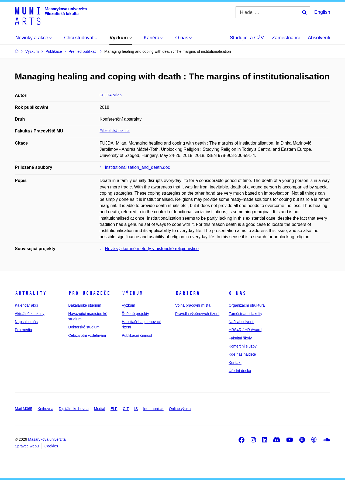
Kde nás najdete (242, 354)
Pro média (23, 330)
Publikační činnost (137, 335)
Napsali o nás (26, 322)
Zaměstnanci (286, 37)
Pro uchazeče (89, 293)
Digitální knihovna (74, 409)
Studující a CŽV (247, 37)
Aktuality (30, 293)
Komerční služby (242, 346)
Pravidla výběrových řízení (197, 313)
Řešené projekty (135, 313)
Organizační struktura (247, 305)
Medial (99, 409)
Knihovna (45, 409)
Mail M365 (23, 409)
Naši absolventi (241, 322)
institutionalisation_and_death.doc (137, 167)
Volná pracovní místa (193, 305)
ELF (114, 409)
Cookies (51, 446)
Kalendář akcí (26, 305)
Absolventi (319, 37)
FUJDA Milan (111, 95)
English (322, 12)
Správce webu (27, 446)
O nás (237, 293)
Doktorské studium (83, 327)
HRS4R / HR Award (245, 330)
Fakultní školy (240, 338)
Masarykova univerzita (46, 439)
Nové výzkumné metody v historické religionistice (152, 248)
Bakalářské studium (84, 305)
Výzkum (132, 293)
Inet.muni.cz (153, 409)
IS (136, 409)
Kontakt (235, 362)
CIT (126, 409)
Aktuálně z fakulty (29, 313)
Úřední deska (240, 371)
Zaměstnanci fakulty (245, 313)
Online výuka (180, 409)
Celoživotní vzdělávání (87, 335)
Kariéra (187, 293)
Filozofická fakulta (115, 130)
